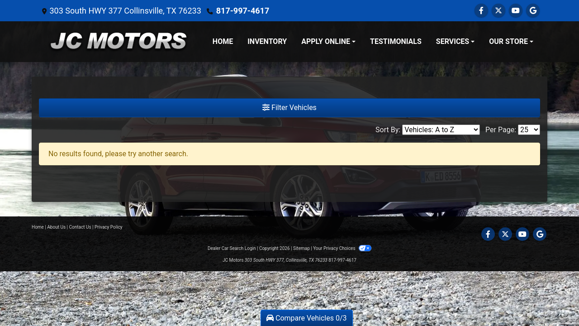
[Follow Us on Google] (533, 11)
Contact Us (80, 227)
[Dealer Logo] (118, 42)
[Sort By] (441, 130)
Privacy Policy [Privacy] (109, 227)
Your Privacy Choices (342, 248)
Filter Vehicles (289, 107)
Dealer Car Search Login (232, 248)
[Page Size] (529, 130)
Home (38, 227)
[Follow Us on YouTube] (515, 11)
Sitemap (301, 248)
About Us (56, 227)
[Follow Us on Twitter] (498, 11)
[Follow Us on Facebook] (481, 11)
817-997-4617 (242, 10)
